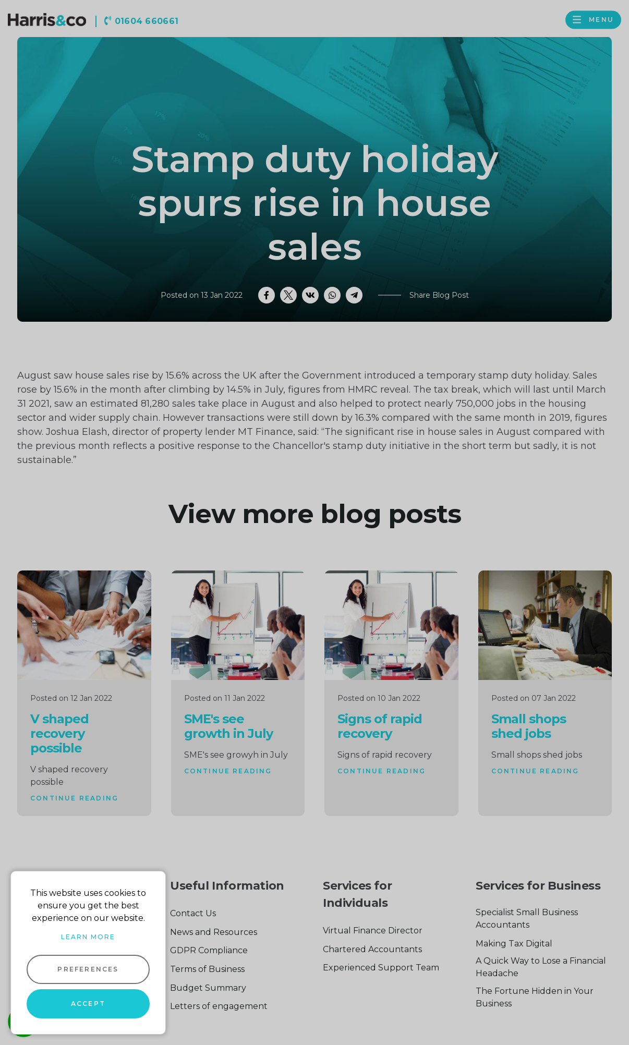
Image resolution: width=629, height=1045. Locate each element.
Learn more (88, 937)
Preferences (87, 969)
